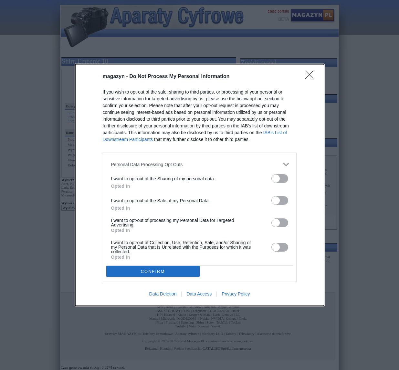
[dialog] (199, 185)
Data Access (199, 293)
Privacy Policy (236, 293)
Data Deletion (163, 293)
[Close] (311, 77)
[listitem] (199, 164)
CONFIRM (153, 271)
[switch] (279, 178)
